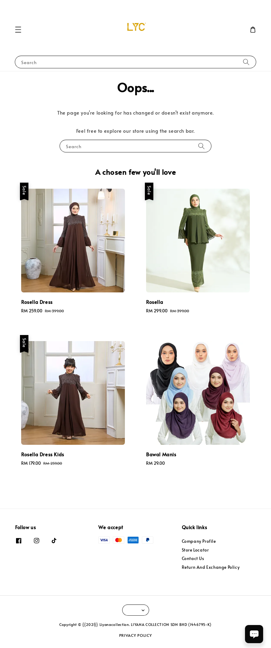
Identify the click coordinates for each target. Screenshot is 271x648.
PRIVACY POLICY (135, 635)
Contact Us (193, 558)
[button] (18, 29)
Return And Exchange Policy (211, 567)
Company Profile (199, 541)
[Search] (246, 62)
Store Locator (195, 550)
